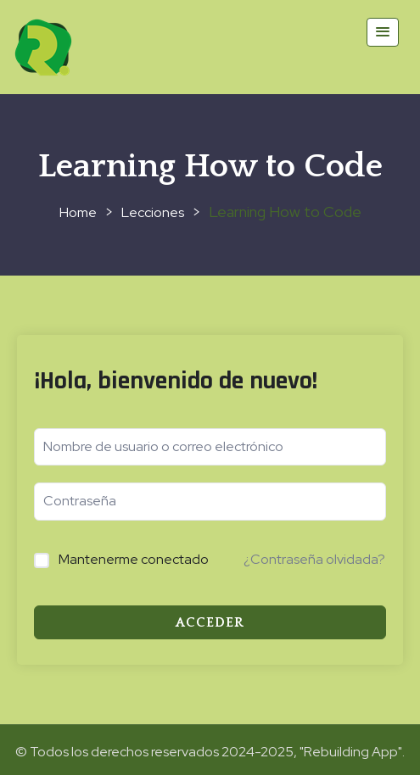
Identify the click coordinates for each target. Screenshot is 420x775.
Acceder (210, 622)
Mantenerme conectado (134, 559)
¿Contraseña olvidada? (314, 559)
